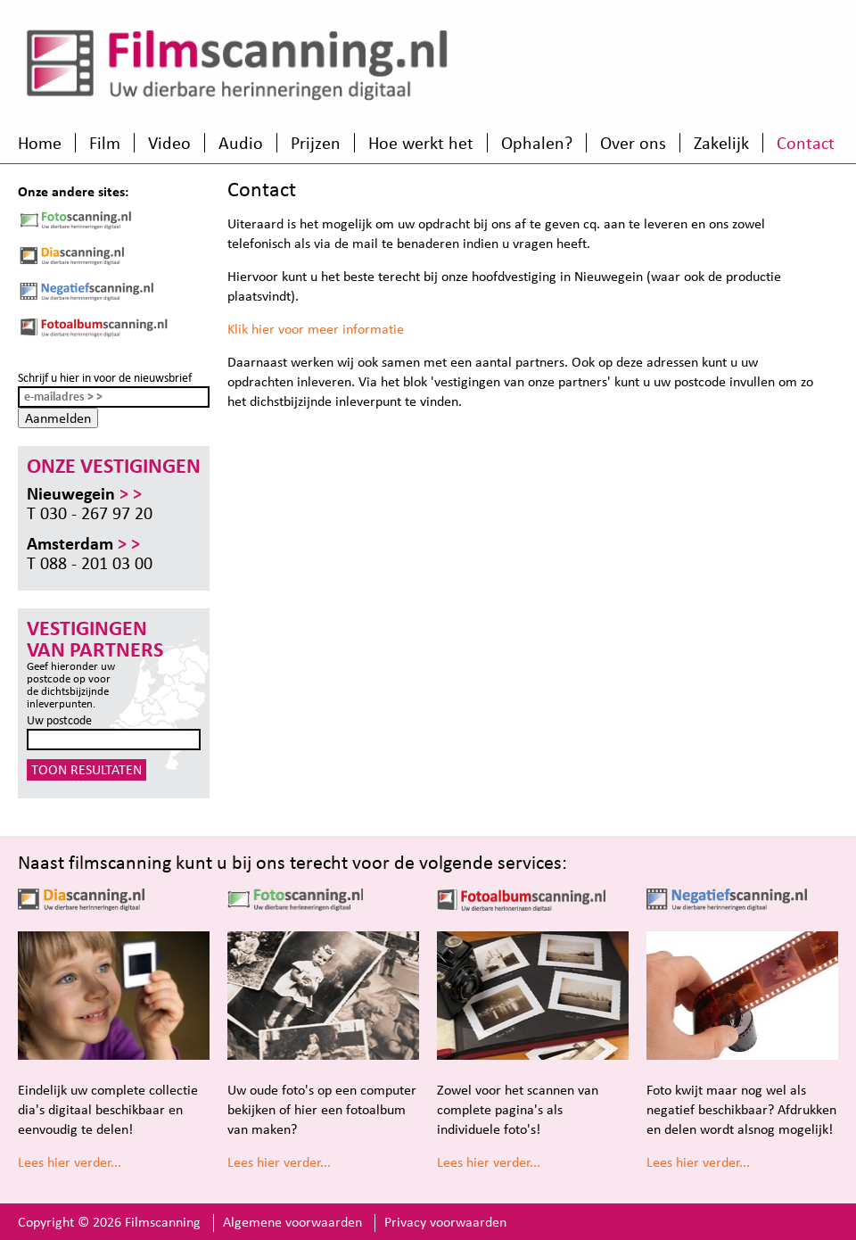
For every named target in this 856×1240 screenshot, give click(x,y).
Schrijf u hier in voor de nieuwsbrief (105, 377)
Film (104, 143)
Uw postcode (59, 720)
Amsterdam (83, 543)
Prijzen (316, 143)
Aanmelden (58, 418)
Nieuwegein (84, 493)
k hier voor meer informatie (323, 328)
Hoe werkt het (420, 143)
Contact (806, 143)
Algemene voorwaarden (292, 1221)
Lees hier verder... (69, 1162)
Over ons (633, 143)
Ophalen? (536, 143)
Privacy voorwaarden (445, 1221)
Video (169, 143)
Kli (234, 328)
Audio (240, 143)
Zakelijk (721, 143)
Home (40, 143)
